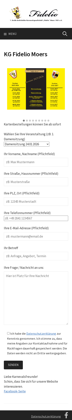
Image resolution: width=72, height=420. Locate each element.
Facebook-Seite (15, 391)
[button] (23, 121)
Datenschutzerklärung (41, 333)
